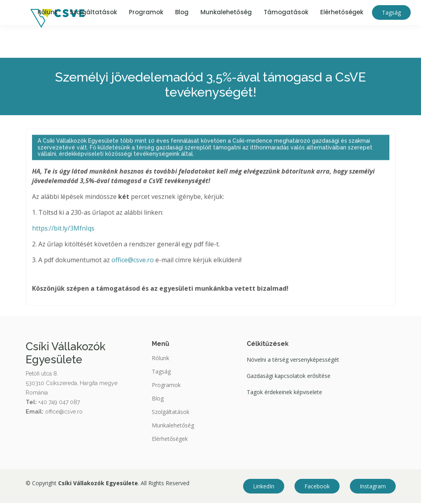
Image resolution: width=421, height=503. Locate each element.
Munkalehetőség (226, 12)
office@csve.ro (132, 262)
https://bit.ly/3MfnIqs (63, 231)
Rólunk (48, 12)
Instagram (373, 486)
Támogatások (286, 12)
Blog (182, 12)
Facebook (317, 486)
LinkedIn (263, 486)
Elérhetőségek (341, 12)
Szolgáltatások (93, 12)
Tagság (391, 12)
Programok (146, 12)
